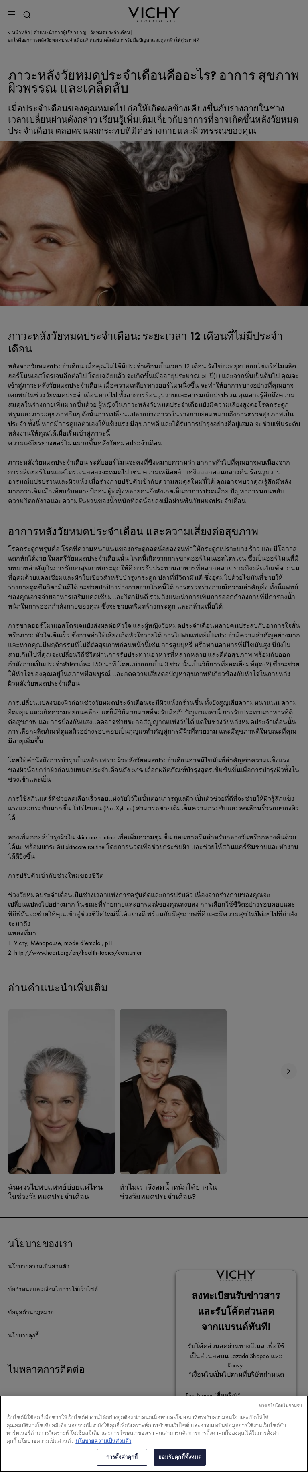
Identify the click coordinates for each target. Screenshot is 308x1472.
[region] (154, 1434)
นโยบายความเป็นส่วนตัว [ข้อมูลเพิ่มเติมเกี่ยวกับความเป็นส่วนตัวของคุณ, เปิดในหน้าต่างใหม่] (103, 1441)
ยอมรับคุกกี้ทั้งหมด (180, 1457)
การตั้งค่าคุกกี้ (122, 1457)
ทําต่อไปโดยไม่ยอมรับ (280, 1405)
